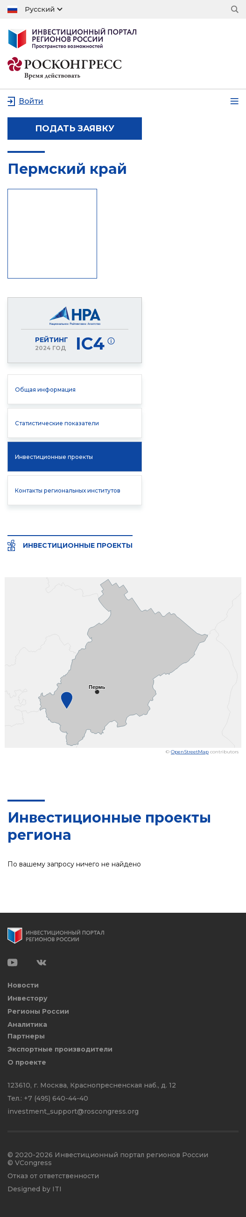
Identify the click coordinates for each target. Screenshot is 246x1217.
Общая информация (45, 389)
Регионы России (38, 1012)
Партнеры (26, 1036)
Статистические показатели (57, 423)
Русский (40, 9)
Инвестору (27, 998)
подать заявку (74, 128)
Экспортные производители (59, 1049)
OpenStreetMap (190, 752)
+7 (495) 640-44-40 (56, 1098)
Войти (31, 101)
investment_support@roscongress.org (73, 1111)
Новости (23, 985)
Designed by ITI (34, 1189)
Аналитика (27, 1025)
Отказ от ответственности (53, 1176)
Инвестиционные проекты (54, 456)
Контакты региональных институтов (67, 490)
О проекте (26, 1063)
